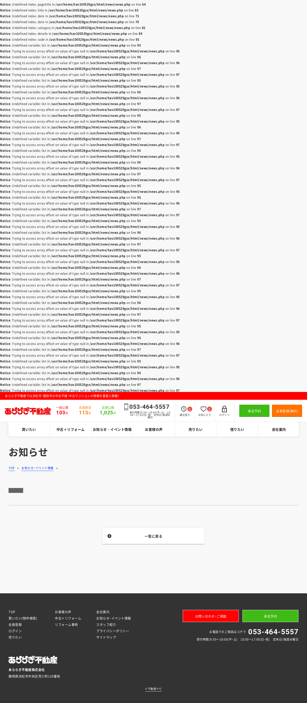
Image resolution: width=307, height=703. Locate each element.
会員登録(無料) (287, 411)
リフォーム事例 (66, 624)
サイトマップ (106, 637)
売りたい (196, 429)
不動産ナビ (153, 689)
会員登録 (15, 624)
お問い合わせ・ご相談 (211, 616)
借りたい (237, 429)
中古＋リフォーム (71, 429)
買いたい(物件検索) (23, 618)
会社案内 (279, 429)
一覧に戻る (154, 536)
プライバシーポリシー (112, 630)
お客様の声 (154, 429)
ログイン (15, 630)
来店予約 (254, 411)
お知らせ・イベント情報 (112, 429)
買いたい (29, 429)
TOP (12, 468)
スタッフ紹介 (106, 624)
